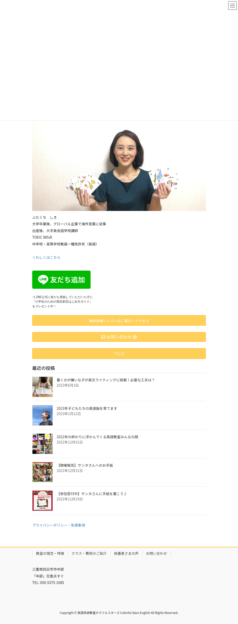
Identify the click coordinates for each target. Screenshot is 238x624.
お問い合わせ (156, 553)
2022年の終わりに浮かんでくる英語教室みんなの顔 (97, 436)
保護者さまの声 (126, 553)
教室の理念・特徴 (50, 553)
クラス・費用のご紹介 (89, 553)
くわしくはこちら (46, 257)
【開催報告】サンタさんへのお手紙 (85, 465)
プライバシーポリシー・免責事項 (58, 525)
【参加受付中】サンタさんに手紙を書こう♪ (92, 493)
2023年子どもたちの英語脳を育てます (87, 408)
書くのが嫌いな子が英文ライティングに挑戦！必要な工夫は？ (106, 379)
